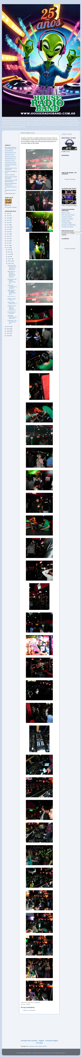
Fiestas (28, 1004)
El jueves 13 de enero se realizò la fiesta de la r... (12, 308)
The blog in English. (67, 223)
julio (9, 249)
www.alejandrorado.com (11, 187)
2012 (8, 245)
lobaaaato (47, 1053)
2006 (8, 335)
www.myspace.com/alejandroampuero (11, 180)
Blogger (63, 1053)
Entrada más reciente (29, 1040)
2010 (8, 326)
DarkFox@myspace (10, 193)
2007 (8, 333)
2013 (8, 243)
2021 (8, 225)
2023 (8, 220)
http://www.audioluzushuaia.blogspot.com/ (11, 148)
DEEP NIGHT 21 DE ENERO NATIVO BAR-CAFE (12, 292)
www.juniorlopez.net (10, 156)
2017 (8, 234)
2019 (8, 229)
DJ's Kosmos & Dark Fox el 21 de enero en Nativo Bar (12, 267)
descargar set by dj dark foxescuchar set (12, 281)
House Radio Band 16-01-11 (12, 302)
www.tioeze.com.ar (10, 160)
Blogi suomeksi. (66, 213)
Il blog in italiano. (66, 221)
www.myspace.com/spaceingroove (11, 168)
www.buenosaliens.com (10, 190)
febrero (10, 261)
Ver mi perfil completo (11, 207)
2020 (8, 227)
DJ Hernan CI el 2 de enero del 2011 (12, 322)
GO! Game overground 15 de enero (12, 287)
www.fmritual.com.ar (10, 152)
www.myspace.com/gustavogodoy (11, 177)
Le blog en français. (67, 217)
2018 (8, 231)
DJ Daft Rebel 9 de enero (12, 312)
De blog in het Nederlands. (69, 225)
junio (9, 252)
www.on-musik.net (10, 174)
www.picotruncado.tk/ (10, 162)
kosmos (9, 205)
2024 (8, 218)
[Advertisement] (11, 137)
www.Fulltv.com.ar (9, 154)
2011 (8, 247)
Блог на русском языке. (68, 215)
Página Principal (40, 1041)
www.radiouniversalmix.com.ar (11, 165)
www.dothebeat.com (10, 158)
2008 (8, 331)
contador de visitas (67, 134)
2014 (8, 240)
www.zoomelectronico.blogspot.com (11, 184)
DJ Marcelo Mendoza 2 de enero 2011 (12, 317)
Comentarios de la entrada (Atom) (37, 1046)
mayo (9, 254)
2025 (8, 215)
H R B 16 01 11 (12, 296)
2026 (8, 213)
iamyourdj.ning (9, 150)
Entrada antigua (51, 1040)
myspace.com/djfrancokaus (11, 172)
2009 (8, 329)
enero (10, 263)
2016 (8, 236)
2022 (8, 222)
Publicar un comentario (29, 1010)
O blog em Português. (67, 219)
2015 (8, 238)
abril (9, 256)
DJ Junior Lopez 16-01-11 (12, 299)
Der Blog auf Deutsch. (67, 227)
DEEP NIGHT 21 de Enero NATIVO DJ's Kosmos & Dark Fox (12, 274)
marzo (10, 258)
